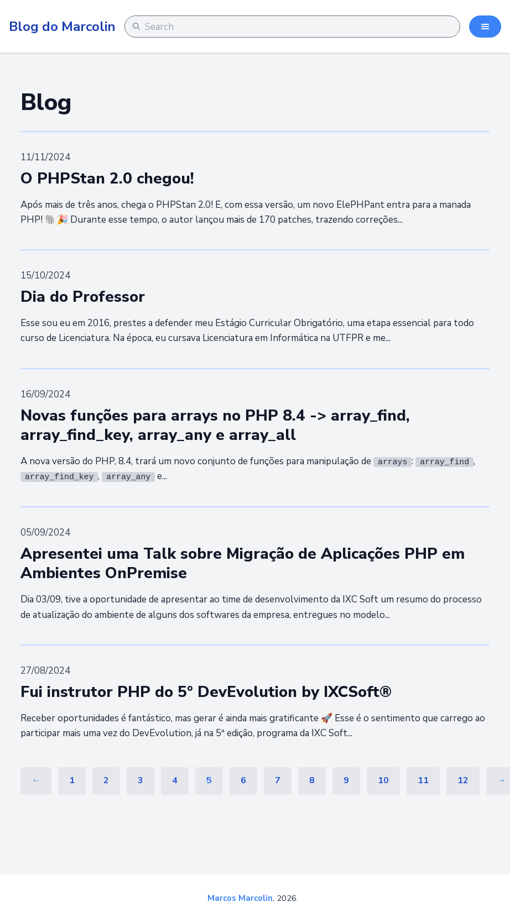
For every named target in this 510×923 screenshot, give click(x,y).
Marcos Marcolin (240, 898)
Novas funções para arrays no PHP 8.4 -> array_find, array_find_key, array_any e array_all (215, 425)
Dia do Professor (82, 296)
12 (463, 780)
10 (383, 780)
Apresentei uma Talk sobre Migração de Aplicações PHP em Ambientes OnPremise (242, 563)
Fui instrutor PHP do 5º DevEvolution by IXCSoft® (206, 691)
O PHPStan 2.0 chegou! (107, 178)
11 (423, 780)
